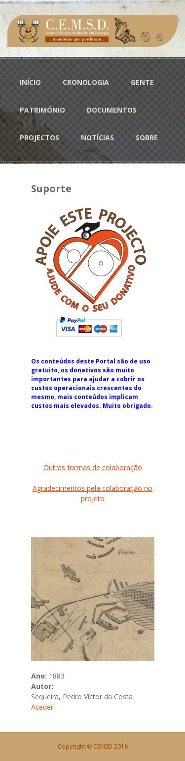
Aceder (42, 707)
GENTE (142, 82)
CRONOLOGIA (86, 82)
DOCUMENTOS (112, 110)
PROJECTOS (39, 137)
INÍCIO (30, 82)
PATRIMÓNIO (42, 110)
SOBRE (147, 137)
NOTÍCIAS (97, 137)
